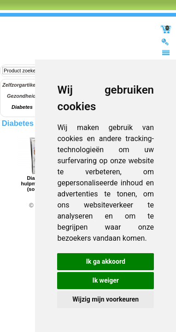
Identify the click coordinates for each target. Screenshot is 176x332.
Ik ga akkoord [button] (105, 261)
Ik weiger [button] (106, 280)
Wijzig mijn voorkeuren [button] (105, 299)
